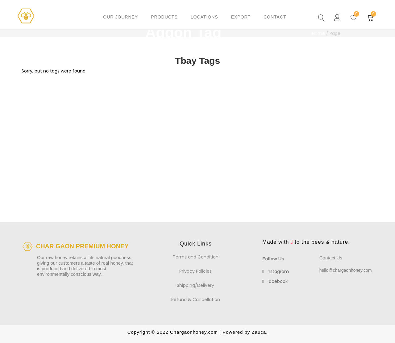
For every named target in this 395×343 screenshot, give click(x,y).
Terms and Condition (195, 257)
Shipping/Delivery (195, 285)
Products (164, 16)
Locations (204, 16)
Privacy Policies (195, 271)
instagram (275, 271)
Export (241, 16)
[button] (370, 17)
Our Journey (120, 16)
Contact (275, 16)
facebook (275, 281)
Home (318, 33)
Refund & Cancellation (195, 299)
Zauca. (259, 332)
